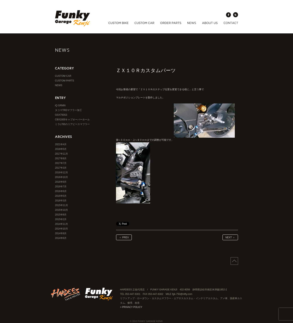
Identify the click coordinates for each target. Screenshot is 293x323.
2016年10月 (61, 177)
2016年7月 (61, 186)
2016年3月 (61, 200)
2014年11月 (61, 224)
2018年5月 (61, 149)
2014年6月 (61, 238)
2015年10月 (61, 210)
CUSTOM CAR (63, 76)
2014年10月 (61, 228)
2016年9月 (61, 181)
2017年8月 (61, 158)
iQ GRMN (60, 105)
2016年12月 (61, 172)
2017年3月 (61, 167)
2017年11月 (61, 153)
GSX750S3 (61, 114)
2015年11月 (61, 205)
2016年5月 (61, 195)
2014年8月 (61, 233)
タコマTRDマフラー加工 (68, 110)
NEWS (58, 85)
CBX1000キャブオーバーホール (72, 119)
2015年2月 (61, 219)
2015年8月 (61, 214)
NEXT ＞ (230, 237)
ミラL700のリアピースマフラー (72, 124)
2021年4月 (61, 144)
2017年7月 (61, 163)
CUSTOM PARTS (64, 80)
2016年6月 (61, 191)
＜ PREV (124, 237)
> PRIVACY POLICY (131, 307)
